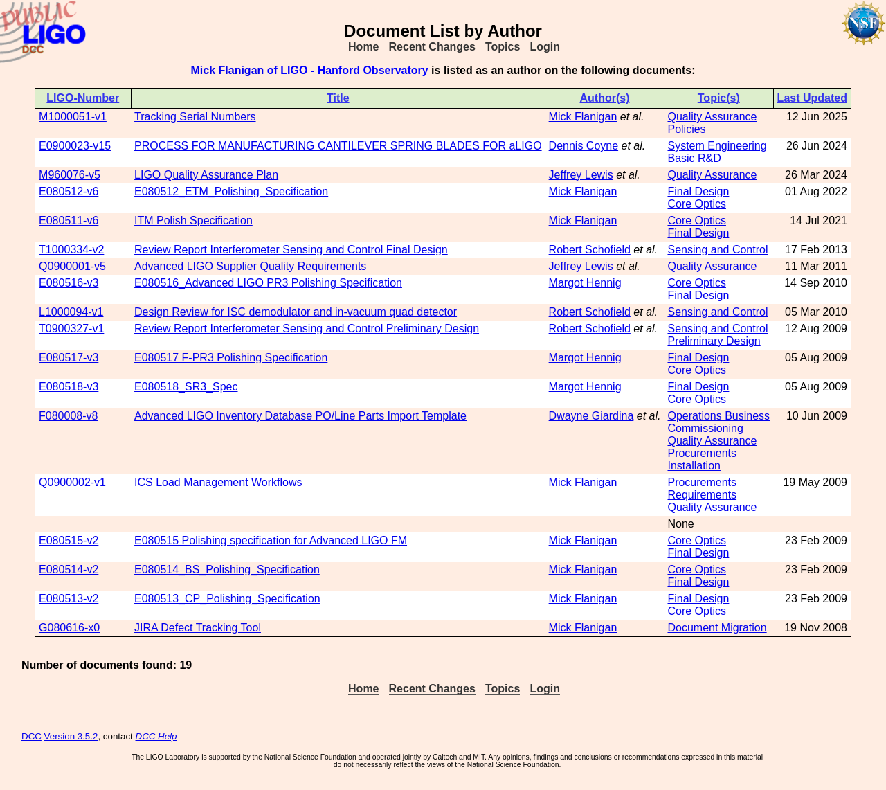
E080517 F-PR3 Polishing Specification (230, 357)
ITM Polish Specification (193, 220)
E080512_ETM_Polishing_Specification (231, 191)
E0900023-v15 (75, 146)
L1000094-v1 (71, 312)
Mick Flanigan (227, 70)
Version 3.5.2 (71, 736)
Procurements (701, 453)
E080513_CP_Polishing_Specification (227, 598)
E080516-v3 (68, 283)
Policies (686, 129)
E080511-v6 (68, 220)
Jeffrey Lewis (581, 175)
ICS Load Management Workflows (218, 482)
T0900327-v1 (71, 328)
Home (363, 47)
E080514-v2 (68, 569)
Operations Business (718, 416)
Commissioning (705, 428)
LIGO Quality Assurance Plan (206, 175)
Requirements (701, 495)
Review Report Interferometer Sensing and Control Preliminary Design (306, 328)
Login (545, 47)
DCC (31, 736)
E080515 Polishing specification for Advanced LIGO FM (270, 540)
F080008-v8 (68, 416)
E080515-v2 (68, 540)
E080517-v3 (68, 357)
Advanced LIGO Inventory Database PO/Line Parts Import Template (300, 416)
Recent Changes (432, 47)
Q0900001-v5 (72, 266)
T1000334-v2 (71, 249)
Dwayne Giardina (591, 416)
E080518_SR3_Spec (185, 387)
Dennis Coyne (584, 146)
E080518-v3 (68, 387)
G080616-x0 (69, 628)
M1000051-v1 (73, 117)
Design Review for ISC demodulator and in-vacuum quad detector (295, 312)
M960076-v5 (69, 175)
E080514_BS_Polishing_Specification (227, 569)
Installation (694, 466)
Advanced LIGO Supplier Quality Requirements (250, 266)
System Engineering (716, 146)
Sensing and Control (717, 249)
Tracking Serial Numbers (194, 117)
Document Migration (716, 628)
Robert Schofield (590, 249)
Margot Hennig (585, 283)
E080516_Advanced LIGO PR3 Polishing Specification (268, 283)
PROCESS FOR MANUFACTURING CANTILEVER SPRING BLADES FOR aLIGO (338, 146)
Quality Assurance (712, 117)
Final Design (698, 191)
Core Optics (696, 204)
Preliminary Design (713, 341)
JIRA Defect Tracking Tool (197, 628)
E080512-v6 (68, 191)
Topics (502, 47)
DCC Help (156, 736)
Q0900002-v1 (72, 482)
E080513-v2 (68, 598)
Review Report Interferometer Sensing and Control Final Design (291, 249)
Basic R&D (694, 158)
